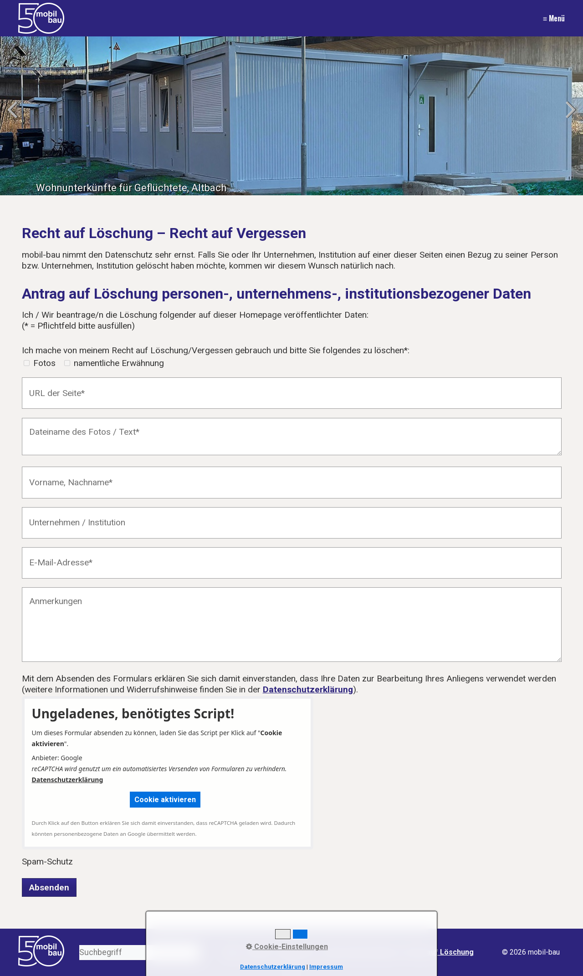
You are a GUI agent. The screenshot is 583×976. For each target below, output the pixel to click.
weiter (569, 118)
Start (231, 952)
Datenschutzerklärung (308, 689)
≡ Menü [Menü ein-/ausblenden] (554, 18)
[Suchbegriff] (139, 952)
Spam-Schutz (47, 861)
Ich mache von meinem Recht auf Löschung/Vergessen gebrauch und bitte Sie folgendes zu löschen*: (215, 350)
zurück (13, 118)
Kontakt (258, 952)
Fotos (44, 363)
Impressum (297, 952)
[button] (165, 800)
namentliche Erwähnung (119, 363)
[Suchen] (193, 952)
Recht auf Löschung (439, 952)
